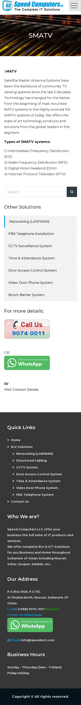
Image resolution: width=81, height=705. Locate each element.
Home (15, 440)
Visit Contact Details (21, 390)
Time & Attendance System (31, 258)
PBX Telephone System (35, 495)
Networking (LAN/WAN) (29, 222)
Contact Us (20, 501)
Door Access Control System (32, 270)
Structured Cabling (31, 460)
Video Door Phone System (30, 283)
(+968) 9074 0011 (31, 609)
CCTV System (27, 467)
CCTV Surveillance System (30, 246)
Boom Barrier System (26, 295)
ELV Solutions (22, 447)
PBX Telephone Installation (31, 234)
